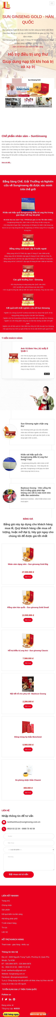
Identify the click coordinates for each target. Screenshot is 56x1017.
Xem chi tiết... (6, 162)
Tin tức (4, 928)
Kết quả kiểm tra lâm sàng (12, 914)
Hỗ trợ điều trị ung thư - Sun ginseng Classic (28, 651)
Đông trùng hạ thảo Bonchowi (28, 737)
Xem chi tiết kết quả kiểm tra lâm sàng (28, 47)
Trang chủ (6, 901)
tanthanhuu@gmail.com (16, 970)
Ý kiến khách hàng (9, 923)
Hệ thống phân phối (10, 919)
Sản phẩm (6, 910)
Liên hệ (5, 932)
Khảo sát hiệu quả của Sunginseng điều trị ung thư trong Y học (34, 457)
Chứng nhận (7, 905)
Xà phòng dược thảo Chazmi (28, 780)
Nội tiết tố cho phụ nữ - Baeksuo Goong (28, 694)
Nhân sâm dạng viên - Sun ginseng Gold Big (28, 564)
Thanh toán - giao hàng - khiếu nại (15, 944)
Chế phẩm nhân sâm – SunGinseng (24, 136)
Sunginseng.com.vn (17, 974)
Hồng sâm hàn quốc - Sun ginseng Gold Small (28, 607)
